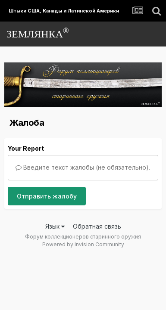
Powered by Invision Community (83, 244)
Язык (55, 226)
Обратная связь (97, 226)
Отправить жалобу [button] (47, 196)
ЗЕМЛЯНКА (37, 33)
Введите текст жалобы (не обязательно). (83, 167)
